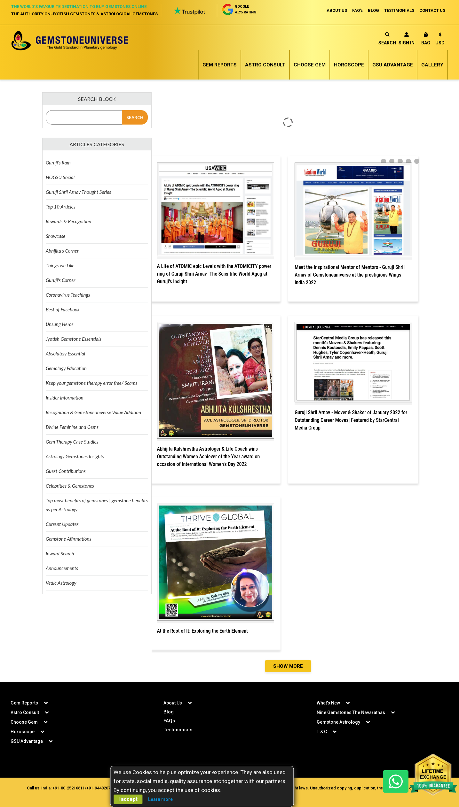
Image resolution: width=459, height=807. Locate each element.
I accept (128, 799)
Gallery (432, 65)
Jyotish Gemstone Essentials (73, 339)
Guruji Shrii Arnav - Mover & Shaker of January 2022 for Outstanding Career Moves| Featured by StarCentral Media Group (351, 420)
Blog (168, 712)
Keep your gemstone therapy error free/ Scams (91, 383)
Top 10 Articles (60, 206)
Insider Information (64, 397)
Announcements (62, 568)
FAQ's (357, 10)
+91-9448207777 (101, 788)
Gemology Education (66, 368)
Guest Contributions (66, 471)
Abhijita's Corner (62, 251)
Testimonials (177, 730)
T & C (322, 731)
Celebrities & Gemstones (70, 486)
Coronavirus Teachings (68, 295)
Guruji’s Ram (58, 162)
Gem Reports (219, 65)
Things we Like (60, 265)
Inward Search (60, 553)
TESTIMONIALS (399, 10)
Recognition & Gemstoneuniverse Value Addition (93, 412)
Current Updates (62, 524)
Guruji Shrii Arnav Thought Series (78, 192)
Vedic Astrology (61, 583)
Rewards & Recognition (68, 221)
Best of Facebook (63, 309)
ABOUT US (337, 10)
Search (387, 38)
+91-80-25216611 (68, 788)
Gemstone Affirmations (68, 539)
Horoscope (349, 65)
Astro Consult (265, 65)
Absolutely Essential (65, 353)
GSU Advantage (392, 65)
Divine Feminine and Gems (72, 427)
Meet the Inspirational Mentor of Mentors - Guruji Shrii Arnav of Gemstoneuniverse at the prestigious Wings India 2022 (350, 274)
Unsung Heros (60, 324)
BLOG (373, 10)
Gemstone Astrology (338, 722)
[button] (440, 39)
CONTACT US (432, 10)
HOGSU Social (60, 177)
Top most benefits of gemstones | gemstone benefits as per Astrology (97, 505)
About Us (172, 702)
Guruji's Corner (60, 280)
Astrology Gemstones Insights (75, 456)
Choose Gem (310, 65)
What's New (328, 702)
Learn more (160, 799)
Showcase (55, 236)
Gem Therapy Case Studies (72, 442)
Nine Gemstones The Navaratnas (351, 712)
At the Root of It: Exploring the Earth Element (202, 631)
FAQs (169, 721)
